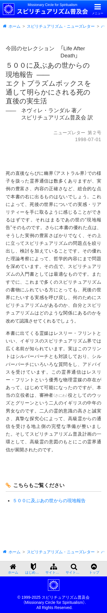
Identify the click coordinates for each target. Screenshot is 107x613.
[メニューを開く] (97, 9)
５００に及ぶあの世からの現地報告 (49, 500)
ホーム (15, 26)
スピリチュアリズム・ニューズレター (61, 26)
